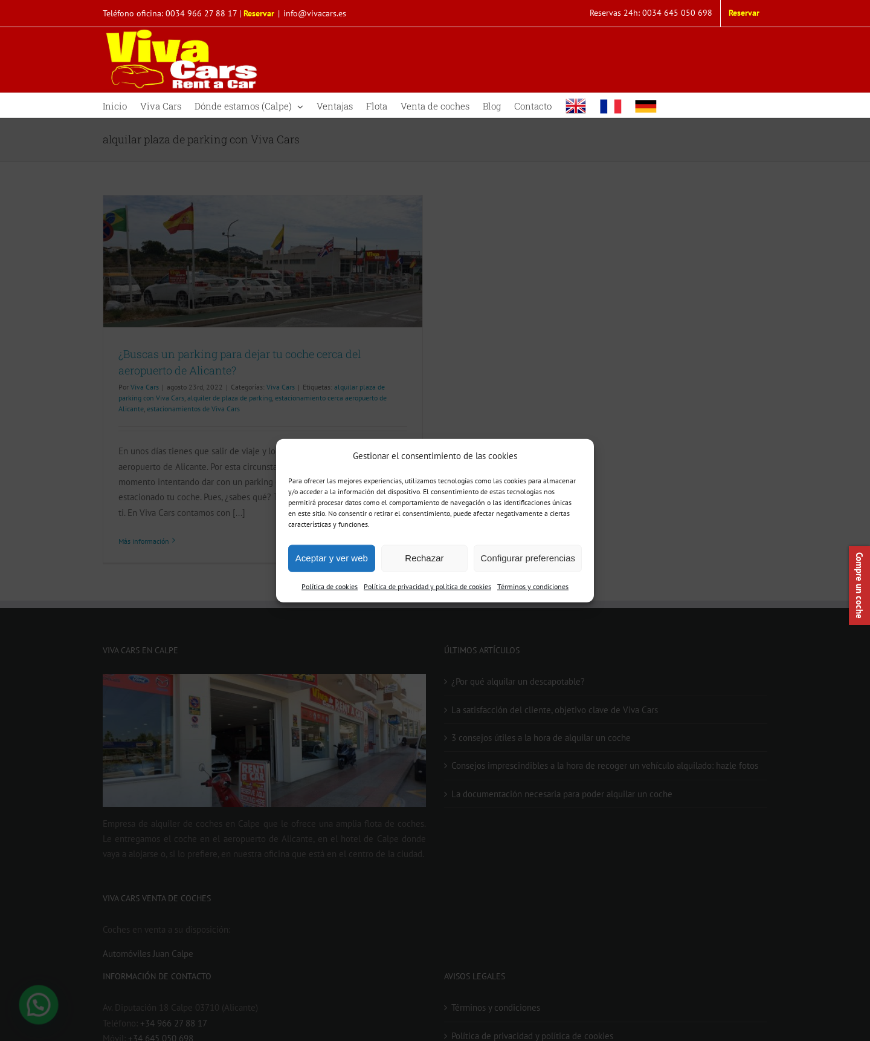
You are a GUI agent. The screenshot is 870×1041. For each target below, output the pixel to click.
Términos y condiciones (533, 586)
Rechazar (424, 558)
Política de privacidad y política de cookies (427, 586)
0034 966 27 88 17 (201, 13)
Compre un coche (859, 585)
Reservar (258, 13)
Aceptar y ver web (331, 558)
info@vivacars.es (314, 13)
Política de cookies (329, 586)
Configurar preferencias (527, 558)
